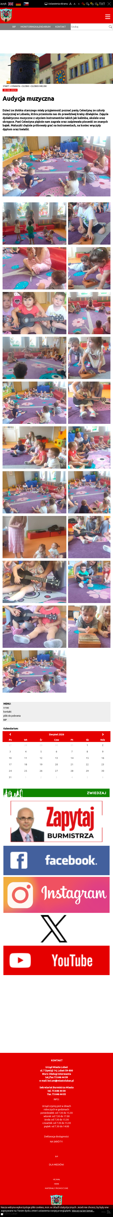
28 (72, 771)
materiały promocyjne (56, 1188)
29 (87, 771)
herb (56, 1184)
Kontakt (60, 26)
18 (25, 764)
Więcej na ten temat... (83, 1210)
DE (18, 4)
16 (102, 758)
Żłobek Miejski (39, 86)
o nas (6, 707)
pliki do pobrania (12, 715)
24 (10, 771)
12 (41, 758)
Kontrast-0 (87, 4)
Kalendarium (43, 26)
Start (6, 86)
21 (72, 764)
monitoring (28, 26)
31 (10, 777)
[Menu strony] (107, 17)
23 (102, 764)
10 (10, 758)
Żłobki (25, 86)
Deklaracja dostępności (56, 1136)
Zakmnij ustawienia (109, 4)
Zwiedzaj (54, 793)
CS (26, 4)
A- (79, 4)
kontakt (7, 711)
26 (41, 771)
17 (10, 764)
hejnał (56, 1179)
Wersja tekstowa (102, 4)
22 (87, 764)
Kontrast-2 (96, 4)
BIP (14, 26)
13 (56, 758)
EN (10, 4)
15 (87, 758)
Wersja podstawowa (83, 4)
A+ (70, 4)
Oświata (15, 86)
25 (25, 771)
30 (102, 771)
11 (25, 758)
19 (41, 764)
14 (72, 758)
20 (56, 764)
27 (56, 771)
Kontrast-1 (92, 4)
